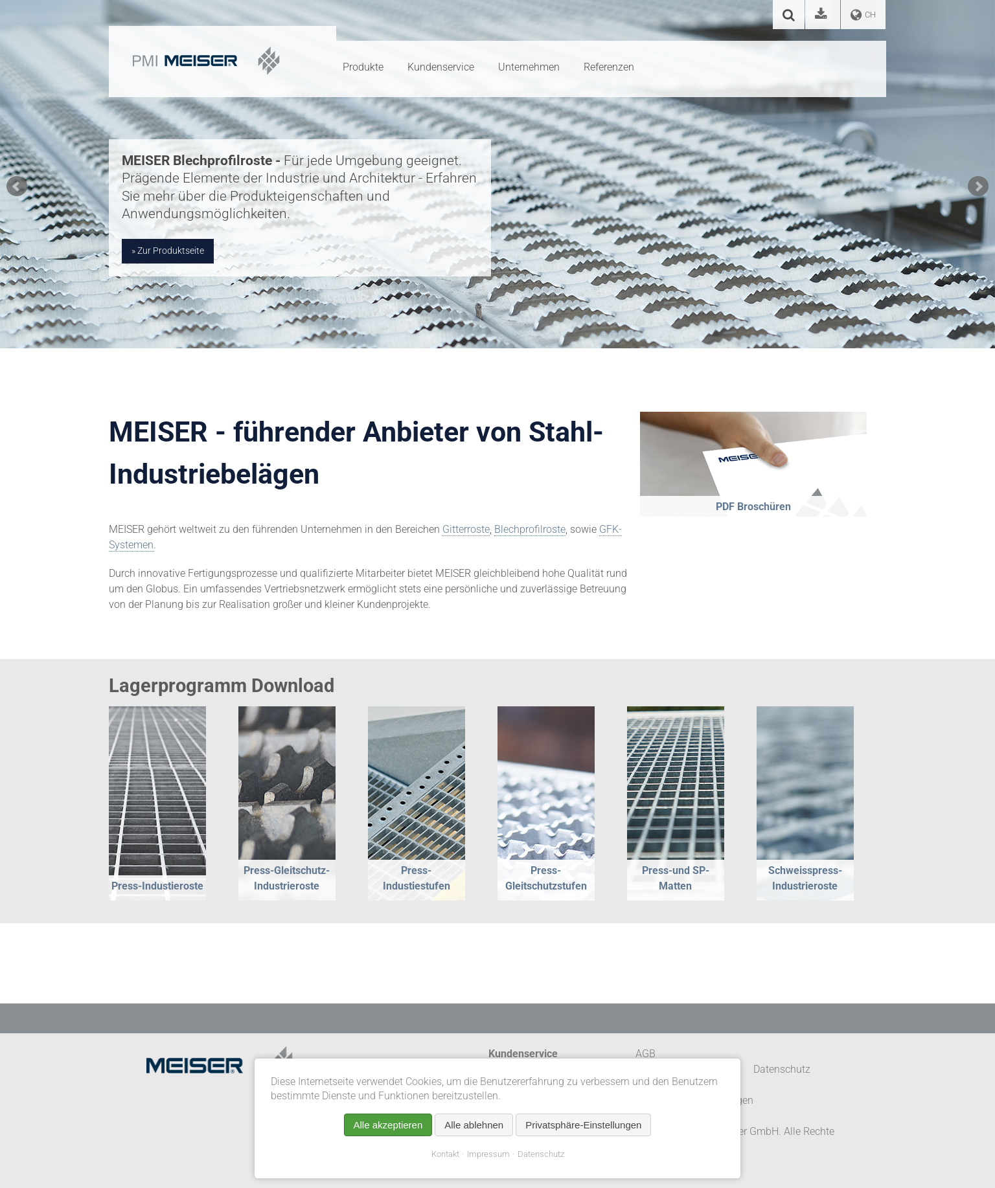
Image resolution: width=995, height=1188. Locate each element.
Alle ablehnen (473, 1124)
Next (978, 186)
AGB (645, 1054)
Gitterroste (466, 529)
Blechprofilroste (530, 529)
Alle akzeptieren (388, 1124)
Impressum (488, 1154)
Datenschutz (541, 1154)
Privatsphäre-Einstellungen (583, 1124)
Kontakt (445, 1154)
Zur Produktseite (170, 250)
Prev (16, 186)
